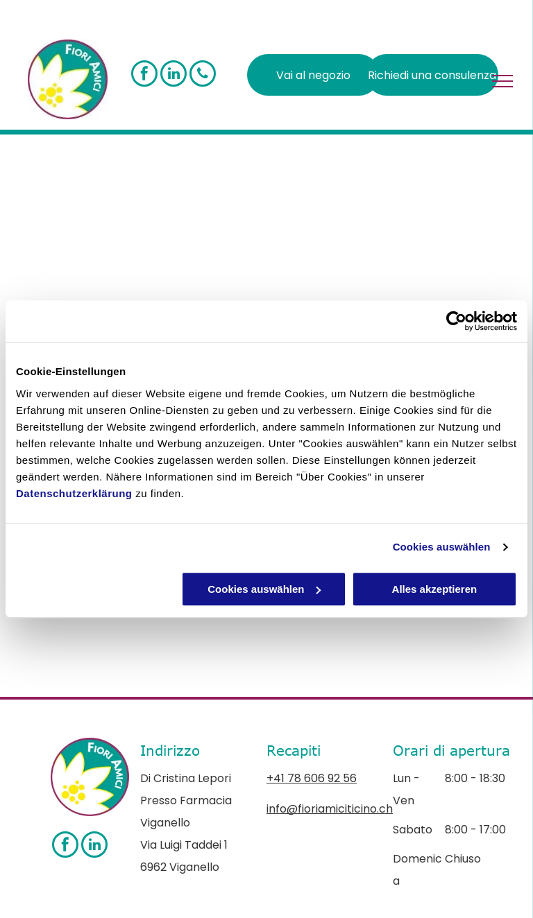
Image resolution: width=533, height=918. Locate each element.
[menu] (502, 81)
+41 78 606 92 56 (311, 778)
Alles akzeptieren (434, 589)
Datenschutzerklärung (74, 493)
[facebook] (144, 75)
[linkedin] (173, 75)
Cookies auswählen (442, 547)
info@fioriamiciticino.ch (329, 809)
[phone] (202, 75)
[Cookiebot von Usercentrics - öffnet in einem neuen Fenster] (456, 321)
